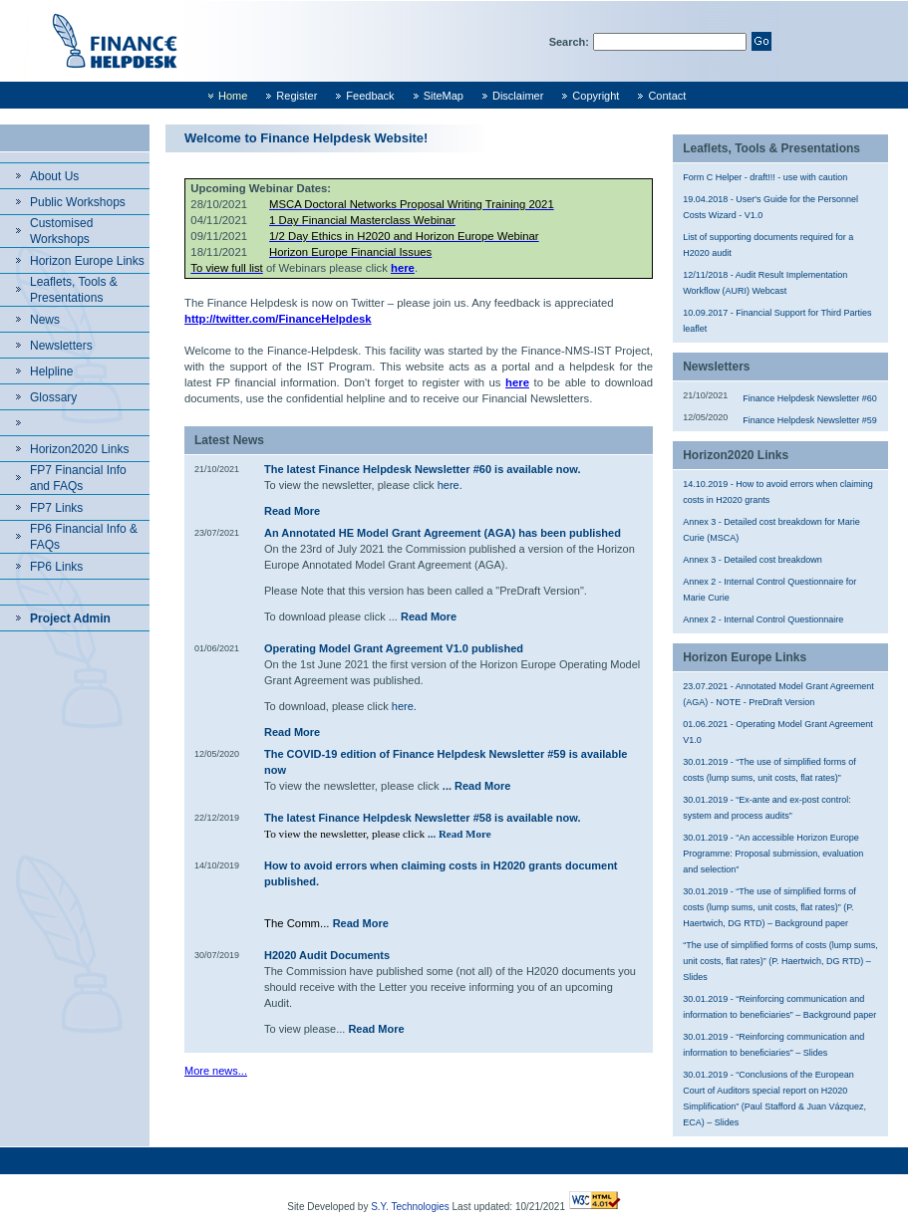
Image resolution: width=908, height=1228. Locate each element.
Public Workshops (78, 202)
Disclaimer (517, 96)
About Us (54, 176)
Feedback (370, 96)
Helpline (51, 371)
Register (296, 96)
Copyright (595, 96)
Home (232, 96)
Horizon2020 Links (79, 449)
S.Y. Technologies (410, 1206)
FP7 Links (56, 508)
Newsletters (61, 346)
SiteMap (443, 96)
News (45, 320)
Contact (667, 96)
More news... (215, 1071)
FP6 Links (56, 567)
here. (450, 485)
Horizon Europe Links (87, 261)
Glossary (53, 397)
